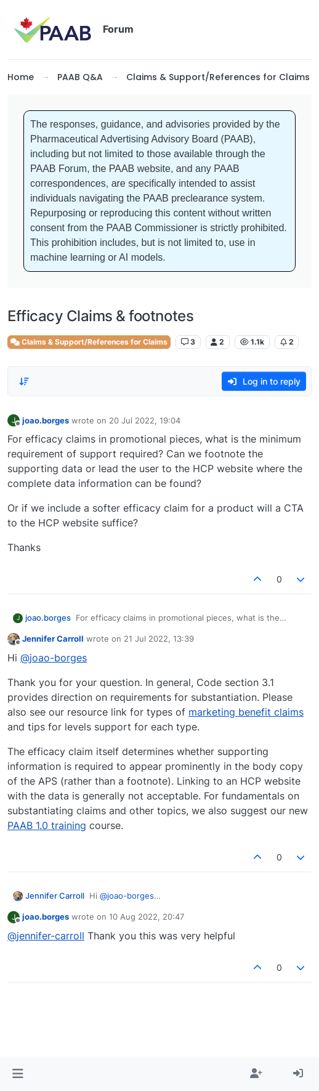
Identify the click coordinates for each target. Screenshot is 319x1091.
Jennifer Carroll (53, 639)
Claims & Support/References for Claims (89, 341)
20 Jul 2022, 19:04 (144, 420)
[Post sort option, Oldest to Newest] (24, 381)
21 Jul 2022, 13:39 (159, 639)
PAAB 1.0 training (46, 825)
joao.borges (45, 420)
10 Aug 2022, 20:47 (146, 916)
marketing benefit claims (246, 712)
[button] (17, 1073)
